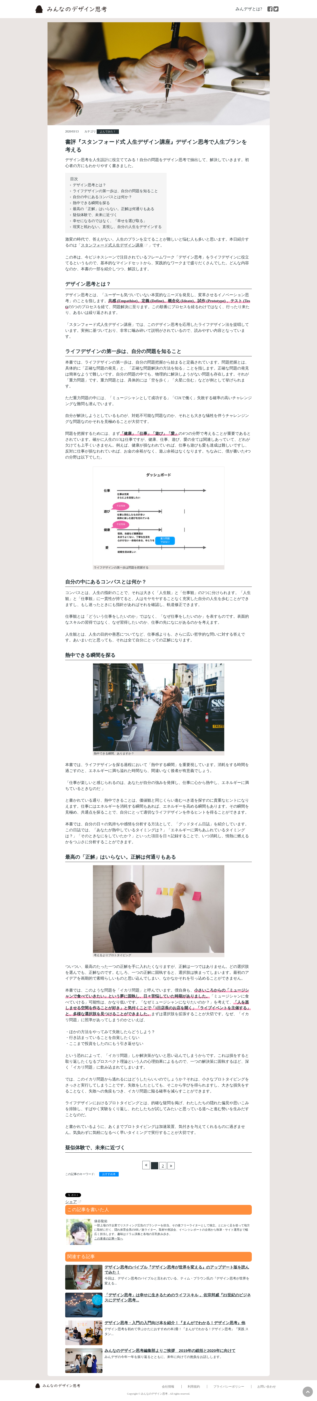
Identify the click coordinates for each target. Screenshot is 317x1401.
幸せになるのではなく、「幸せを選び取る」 (110, 221)
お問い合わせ (266, 1386)
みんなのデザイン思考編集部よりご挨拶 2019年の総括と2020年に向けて (170, 1350)
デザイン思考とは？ (89, 185)
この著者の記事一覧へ (108, 1238)
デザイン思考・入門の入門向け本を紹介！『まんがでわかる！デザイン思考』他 (175, 1323)
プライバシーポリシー (228, 1386)
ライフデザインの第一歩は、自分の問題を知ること (115, 191)
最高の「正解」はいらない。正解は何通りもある (113, 209)
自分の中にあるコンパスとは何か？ (102, 197)
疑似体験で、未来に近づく (95, 215)
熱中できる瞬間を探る (91, 203)
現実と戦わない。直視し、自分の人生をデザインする (117, 227)
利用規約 (194, 1386)
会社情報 (168, 1386)
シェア (71, 1202)
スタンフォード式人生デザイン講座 (112, 245)
